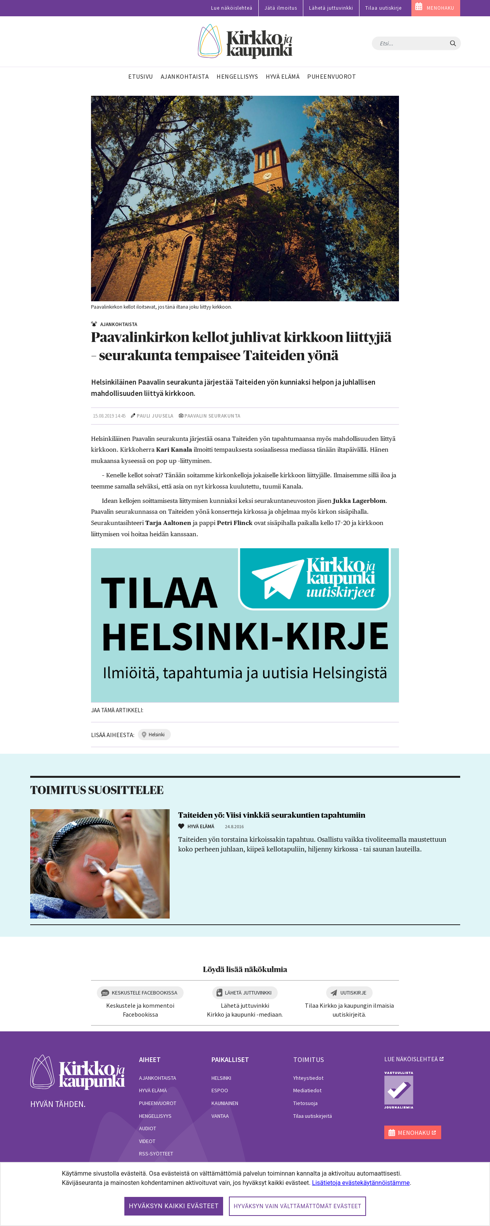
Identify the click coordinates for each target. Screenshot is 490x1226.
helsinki (157, 734)
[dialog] (245, 1194)
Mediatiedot (307, 1090)
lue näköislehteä (411, 1059)
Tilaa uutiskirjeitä (312, 1115)
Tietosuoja (305, 1103)
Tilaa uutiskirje (383, 8)
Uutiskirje (353, 992)
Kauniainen (224, 1103)
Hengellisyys (155, 1115)
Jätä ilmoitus (281, 8)
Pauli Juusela (155, 416)
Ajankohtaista (157, 1077)
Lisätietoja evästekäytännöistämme (361, 1182)
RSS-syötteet (156, 1153)
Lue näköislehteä (232, 8)
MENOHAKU (440, 8)
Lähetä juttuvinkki (331, 8)
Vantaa (220, 1115)
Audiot (147, 1128)
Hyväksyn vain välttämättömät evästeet (297, 1206)
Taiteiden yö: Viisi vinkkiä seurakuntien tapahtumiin (271, 815)
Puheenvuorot (157, 1103)
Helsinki (221, 1077)
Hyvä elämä (153, 1090)
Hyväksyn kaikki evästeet (174, 1206)
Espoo (219, 1090)
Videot (147, 1141)
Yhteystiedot (308, 1077)
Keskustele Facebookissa (144, 992)
